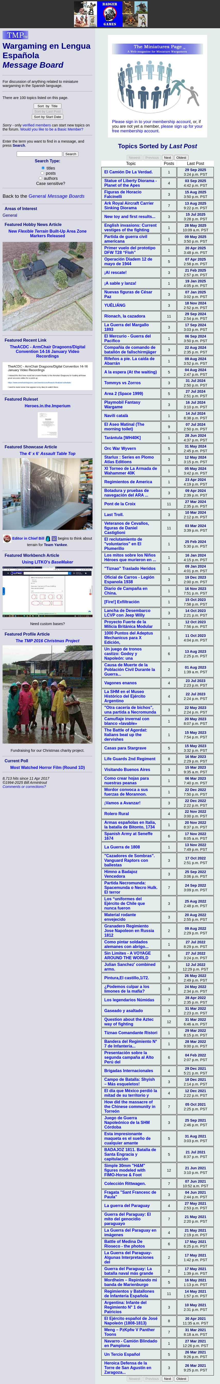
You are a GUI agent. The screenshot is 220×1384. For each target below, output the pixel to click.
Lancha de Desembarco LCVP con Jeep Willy (127, 612)
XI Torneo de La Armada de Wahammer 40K (130, 470)
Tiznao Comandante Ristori (131, 1033)
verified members (37, 125)
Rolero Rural (116, 814)
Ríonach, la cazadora (124, 316)
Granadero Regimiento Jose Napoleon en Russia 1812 (129, 930)
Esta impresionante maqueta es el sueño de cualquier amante (127, 1138)
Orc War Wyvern (120, 448)
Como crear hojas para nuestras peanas (126, 780)
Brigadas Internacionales (128, 1071)
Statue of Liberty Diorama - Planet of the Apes (130, 183)
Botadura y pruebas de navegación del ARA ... (126, 492)
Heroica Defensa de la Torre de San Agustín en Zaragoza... (127, 1368)
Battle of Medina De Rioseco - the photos (124, 1243)
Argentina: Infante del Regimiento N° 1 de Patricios (125, 1307)
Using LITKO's (47, 562)
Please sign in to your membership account (151, 122)
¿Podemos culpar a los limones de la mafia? (126, 988)
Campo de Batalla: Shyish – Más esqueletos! (129, 1081)
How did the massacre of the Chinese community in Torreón (129, 1106)
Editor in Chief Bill (28, 538)
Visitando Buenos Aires (127, 769)
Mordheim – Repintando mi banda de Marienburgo (130, 1282)
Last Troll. (114, 514)
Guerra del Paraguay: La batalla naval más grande (128, 1271)
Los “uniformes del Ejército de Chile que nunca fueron (124, 903)
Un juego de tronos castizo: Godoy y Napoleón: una (123, 653)
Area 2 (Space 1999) (123, 393)
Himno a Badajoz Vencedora (120, 873)
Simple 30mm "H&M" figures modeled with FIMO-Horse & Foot (124, 1170)
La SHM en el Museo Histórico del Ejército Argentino (124, 696)
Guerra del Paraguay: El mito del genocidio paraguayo (127, 1219)
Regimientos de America (128, 482)
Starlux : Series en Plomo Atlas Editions (129, 459)
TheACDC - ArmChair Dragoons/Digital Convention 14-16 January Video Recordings (47, 351)
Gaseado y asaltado (123, 1011)
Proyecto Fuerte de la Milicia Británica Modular (128, 624)
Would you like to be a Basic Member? (51, 129)
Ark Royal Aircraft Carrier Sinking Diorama (129, 205)
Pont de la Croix (120, 504)
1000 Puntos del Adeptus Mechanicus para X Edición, (128, 638)
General (57, 196)
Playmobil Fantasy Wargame (122, 404)
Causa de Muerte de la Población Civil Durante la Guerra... (129, 669)
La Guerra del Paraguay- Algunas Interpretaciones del (129, 1257)
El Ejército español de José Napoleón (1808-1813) (131, 1320)
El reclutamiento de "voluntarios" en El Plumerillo (123, 544)
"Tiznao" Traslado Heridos (130, 568)
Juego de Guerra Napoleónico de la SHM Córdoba (127, 1122)
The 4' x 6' (47, 453)
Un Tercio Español (122, 1354)
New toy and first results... (129, 216)
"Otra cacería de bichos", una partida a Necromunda (130, 709)
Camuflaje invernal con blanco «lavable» (126, 721)
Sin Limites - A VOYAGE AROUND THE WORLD (127, 955)
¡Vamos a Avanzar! (122, 803)
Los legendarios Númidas (129, 1000)
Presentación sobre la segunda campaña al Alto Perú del (129, 1057)
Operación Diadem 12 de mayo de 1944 (128, 261)
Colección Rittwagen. (125, 1183)
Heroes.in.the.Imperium (47, 406)
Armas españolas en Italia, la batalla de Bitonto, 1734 (130, 824)
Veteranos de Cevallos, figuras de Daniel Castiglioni (126, 528)
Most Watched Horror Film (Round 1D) (47, 767)
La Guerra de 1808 (122, 847)
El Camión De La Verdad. (128, 172)
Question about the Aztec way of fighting (129, 1021)
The (47, 641)
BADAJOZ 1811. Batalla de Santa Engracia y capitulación (130, 1154)
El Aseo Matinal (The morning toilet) (124, 426)
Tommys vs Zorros (122, 383)
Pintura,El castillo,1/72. (126, 978)
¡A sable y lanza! (120, 283)
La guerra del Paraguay (127, 1205)
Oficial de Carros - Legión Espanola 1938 (129, 579)
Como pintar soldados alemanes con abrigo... (126, 944)
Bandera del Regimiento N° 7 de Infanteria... (130, 1043)
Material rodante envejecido (120, 917)
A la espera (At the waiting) (130, 372)
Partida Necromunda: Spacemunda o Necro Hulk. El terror (131, 887)
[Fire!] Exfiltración (122, 602)
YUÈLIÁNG (115, 305)
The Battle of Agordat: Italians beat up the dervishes (125, 735)
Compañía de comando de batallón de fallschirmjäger (130, 349)
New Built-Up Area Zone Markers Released (47, 233)
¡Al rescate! (115, 272)
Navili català (116, 415)
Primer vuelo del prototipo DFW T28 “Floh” (129, 250)
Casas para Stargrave (125, 748)
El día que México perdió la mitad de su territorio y (130, 1093)
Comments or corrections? (24, 787)
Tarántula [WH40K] (122, 438)
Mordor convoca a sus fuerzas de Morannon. (126, 791)
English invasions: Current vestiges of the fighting (130, 227)
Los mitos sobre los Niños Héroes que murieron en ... (130, 557)
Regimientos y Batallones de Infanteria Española (129, 1293)
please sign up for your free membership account (157, 128)
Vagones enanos (120, 683)
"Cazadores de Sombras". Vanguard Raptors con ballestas (129, 860)
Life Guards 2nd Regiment (129, 759)
